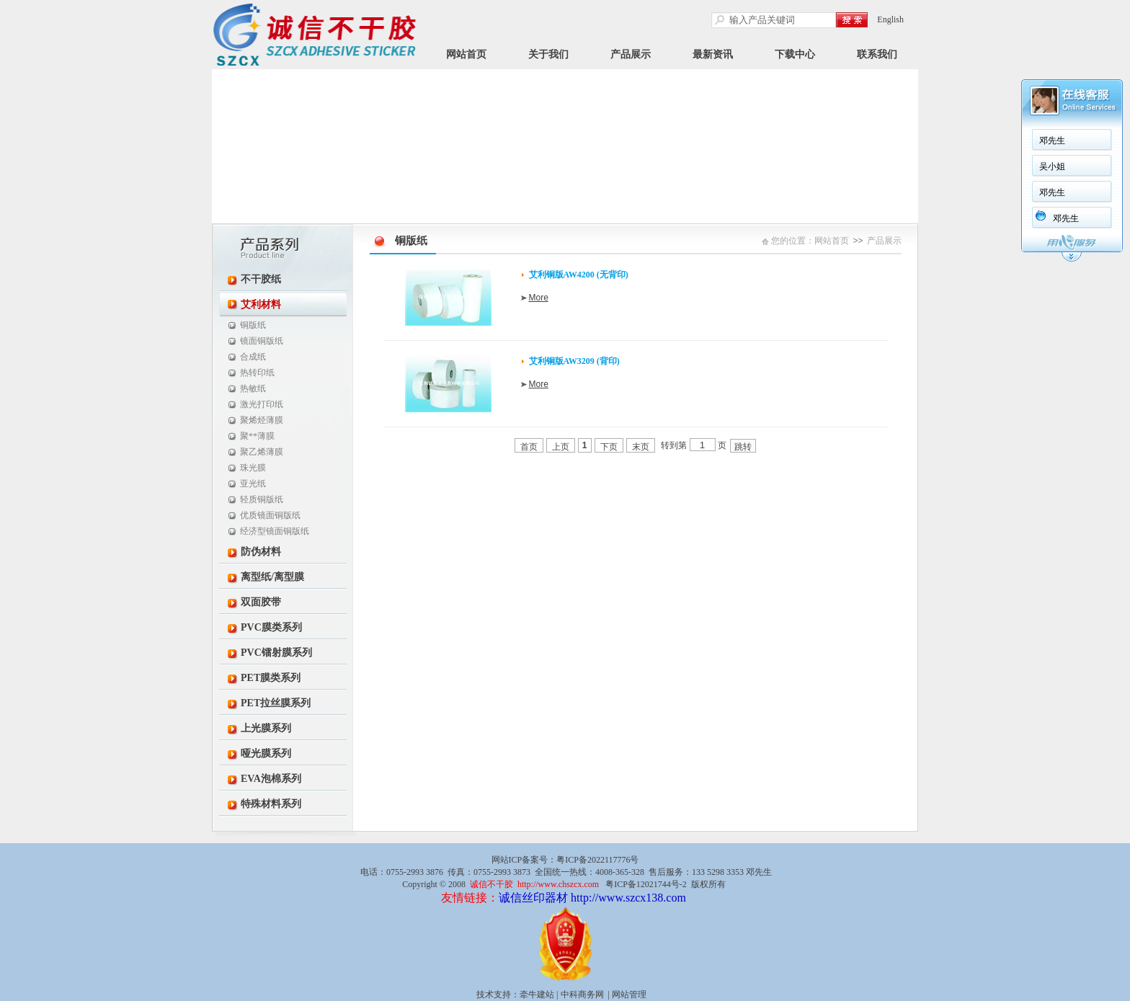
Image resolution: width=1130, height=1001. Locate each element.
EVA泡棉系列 (271, 778)
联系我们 (877, 54)
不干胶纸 (261, 279)
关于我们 (548, 54)
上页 (560, 447)
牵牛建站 (537, 994)
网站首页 (466, 54)
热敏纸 (253, 388)
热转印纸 (257, 373)
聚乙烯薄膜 (261, 452)
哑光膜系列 (266, 753)
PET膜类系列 (271, 677)
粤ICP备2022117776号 (597, 860)
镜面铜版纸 (261, 341)
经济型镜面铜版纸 (274, 531)
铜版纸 (253, 325)
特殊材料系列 (271, 803)
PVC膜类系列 (271, 627)
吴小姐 (1052, 166)
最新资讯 (713, 54)
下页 (609, 447)
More (538, 298)
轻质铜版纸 (261, 499)
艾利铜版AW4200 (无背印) (578, 275)
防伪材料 (261, 551)
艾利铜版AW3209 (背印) (574, 361)
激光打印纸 (261, 404)
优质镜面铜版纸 (270, 515)
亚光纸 (253, 484)
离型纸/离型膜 (272, 576)
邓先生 (1052, 140)
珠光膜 (253, 468)
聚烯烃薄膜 (261, 420)
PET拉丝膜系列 (276, 703)
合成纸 (253, 357)
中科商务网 (582, 994)
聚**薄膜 (257, 436)
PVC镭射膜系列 (276, 652)
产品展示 (630, 54)
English (890, 19)
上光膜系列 (266, 728)
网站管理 (629, 994)
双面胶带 (261, 602)
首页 (529, 447)
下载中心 (795, 54)
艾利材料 (261, 304)
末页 (640, 447)
